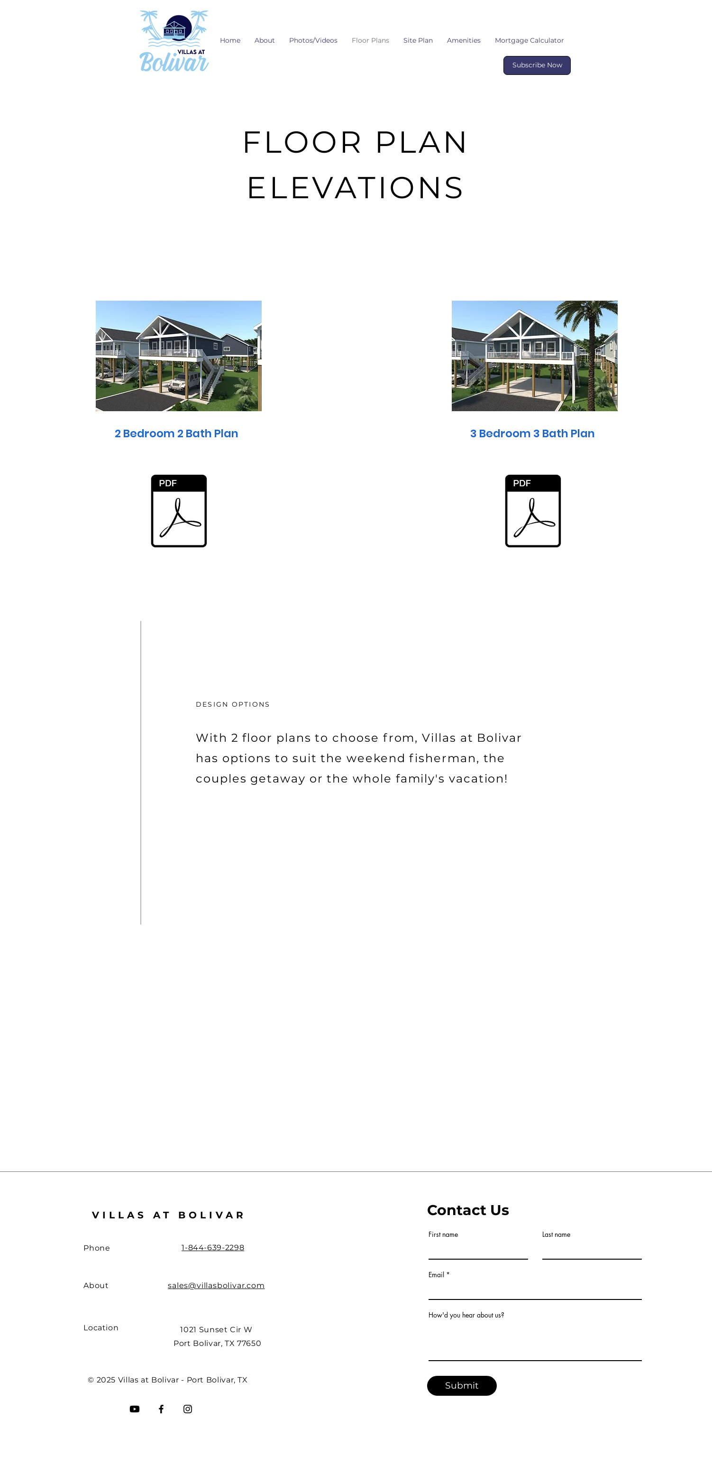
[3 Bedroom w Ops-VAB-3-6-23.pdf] (533, 512)
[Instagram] (187, 1409)
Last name (556, 1234)
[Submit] (462, 1386)
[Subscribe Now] (537, 65)
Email (436, 1274)
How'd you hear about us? (466, 1315)
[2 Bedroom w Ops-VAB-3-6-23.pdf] (179, 512)
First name (443, 1234)
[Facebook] (161, 1409)
